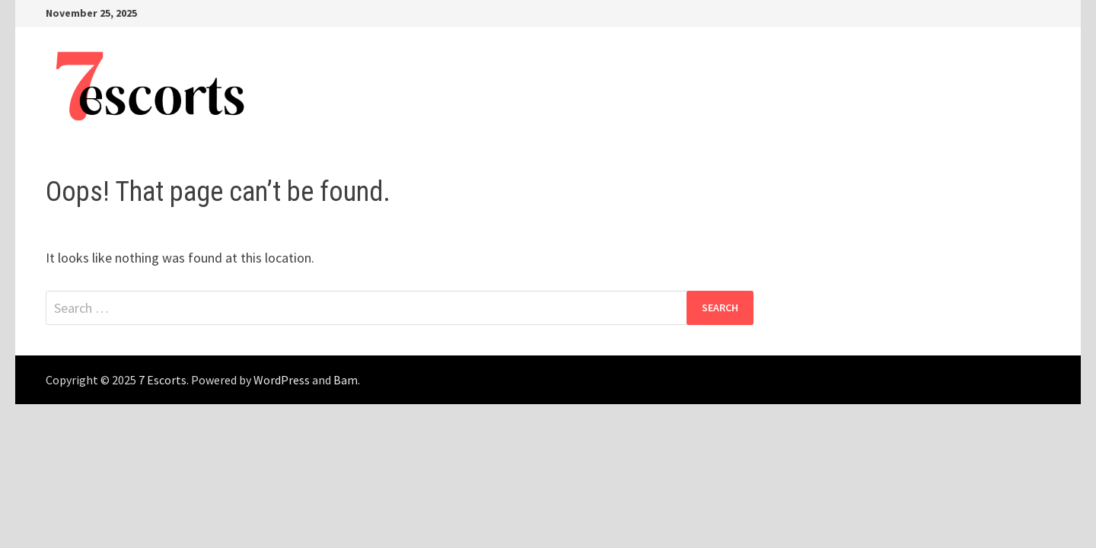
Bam (345, 379)
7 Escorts (162, 379)
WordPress (281, 379)
